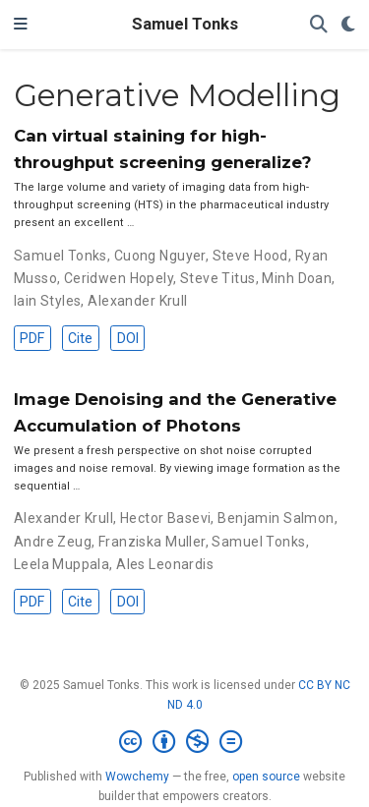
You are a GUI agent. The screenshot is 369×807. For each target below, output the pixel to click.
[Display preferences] (348, 25)
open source (266, 776)
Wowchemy (137, 776)
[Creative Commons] (184, 742)
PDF (32, 338)
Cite (80, 338)
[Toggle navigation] (21, 24)
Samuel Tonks (185, 24)
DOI (128, 338)
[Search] (319, 25)
